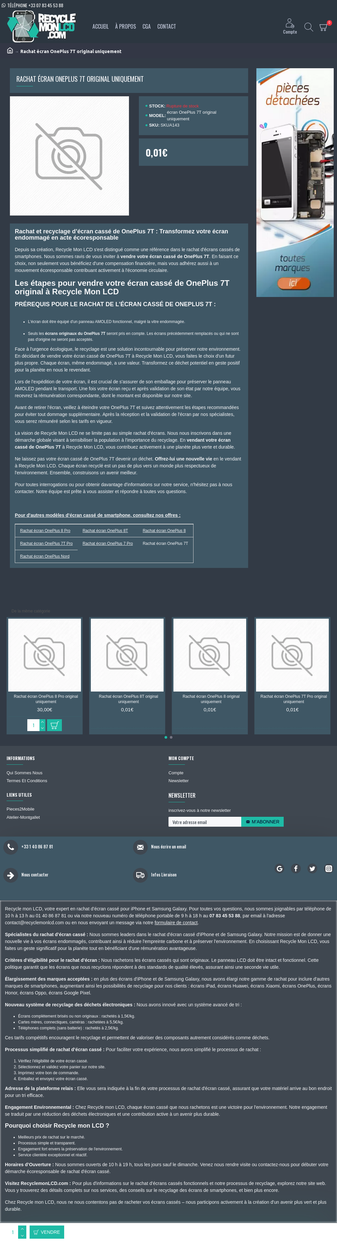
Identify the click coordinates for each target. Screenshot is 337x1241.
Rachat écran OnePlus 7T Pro (46, 543)
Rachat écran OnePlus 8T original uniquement (128, 699)
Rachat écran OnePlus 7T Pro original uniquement (294, 699)
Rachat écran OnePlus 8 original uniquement (211, 699)
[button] (166, 737)
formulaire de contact (176, 922)
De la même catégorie (31, 611)
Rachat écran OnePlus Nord (44, 556)
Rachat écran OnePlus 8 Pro (45, 530)
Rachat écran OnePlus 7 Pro (108, 543)
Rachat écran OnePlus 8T (105, 530)
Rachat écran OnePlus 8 (164, 530)
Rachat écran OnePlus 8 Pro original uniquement (46, 699)
